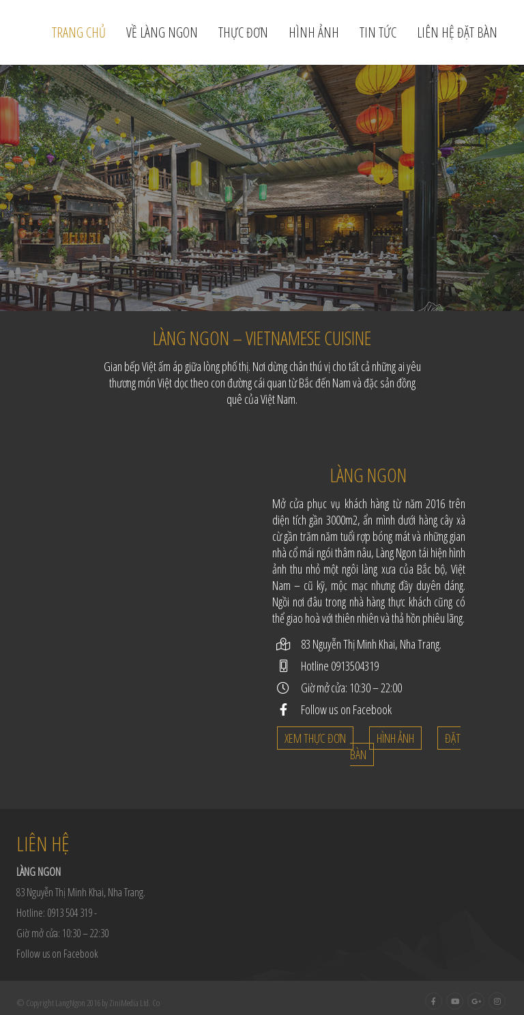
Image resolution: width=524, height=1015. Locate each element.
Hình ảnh (314, 32)
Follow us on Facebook (346, 709)
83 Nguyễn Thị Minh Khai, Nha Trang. (371, 644)
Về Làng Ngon (162, 32)
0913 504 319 (69, 912)
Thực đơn (243, 32)
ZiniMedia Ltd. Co (134, 1003)
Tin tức (378, 32)
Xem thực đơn (315, 738)
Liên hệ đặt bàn (457, 32)
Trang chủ (79, 32)
